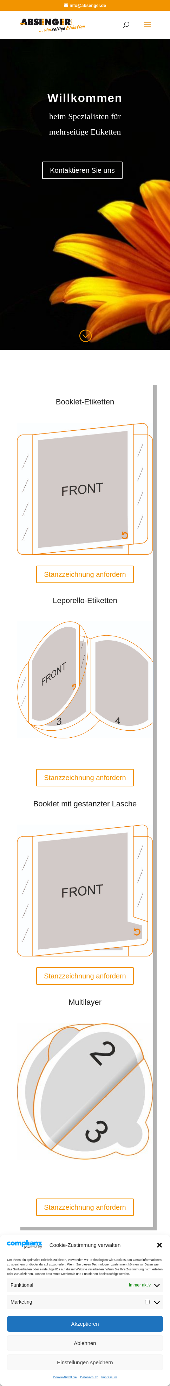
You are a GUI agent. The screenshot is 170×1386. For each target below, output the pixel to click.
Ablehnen (85, 1343)
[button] (159, 1245)
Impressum (109, 1377)
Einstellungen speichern (85, 1362)
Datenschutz (89, 1377)
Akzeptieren (85, 1324)
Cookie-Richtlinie (65, 1377)
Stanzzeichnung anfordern (85, 574)
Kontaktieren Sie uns (82, 170)
